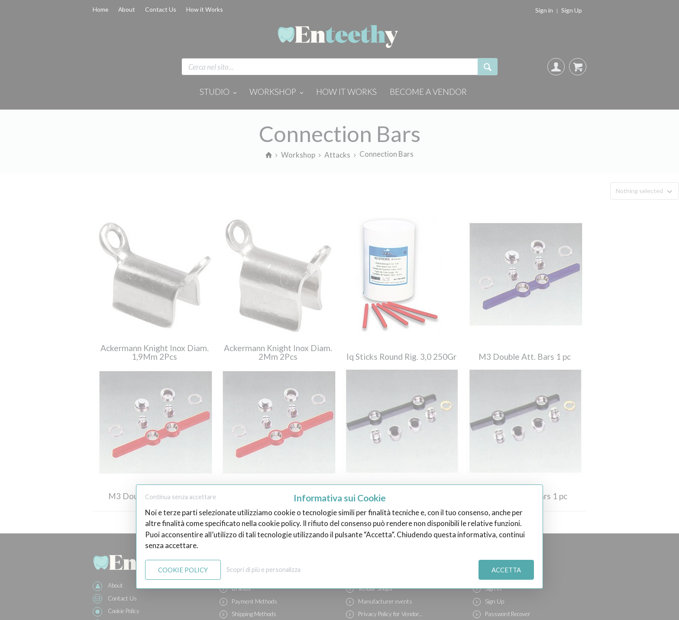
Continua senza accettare (180, 497)
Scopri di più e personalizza (263, 569)
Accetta (506, 570)
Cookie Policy (183, 570)
